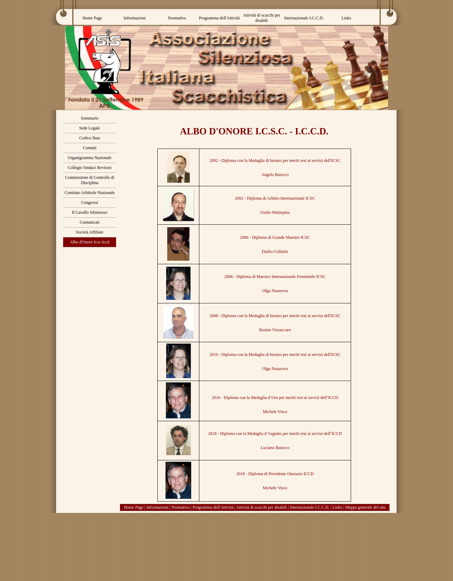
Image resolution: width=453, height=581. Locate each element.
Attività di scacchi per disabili (261, 507)
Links (337, 507)
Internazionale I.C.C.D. (310, 507)
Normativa (180, 507)
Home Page (134, 507)
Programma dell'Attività (213, 507)
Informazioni (157, 507)
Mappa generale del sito (365, 507)
